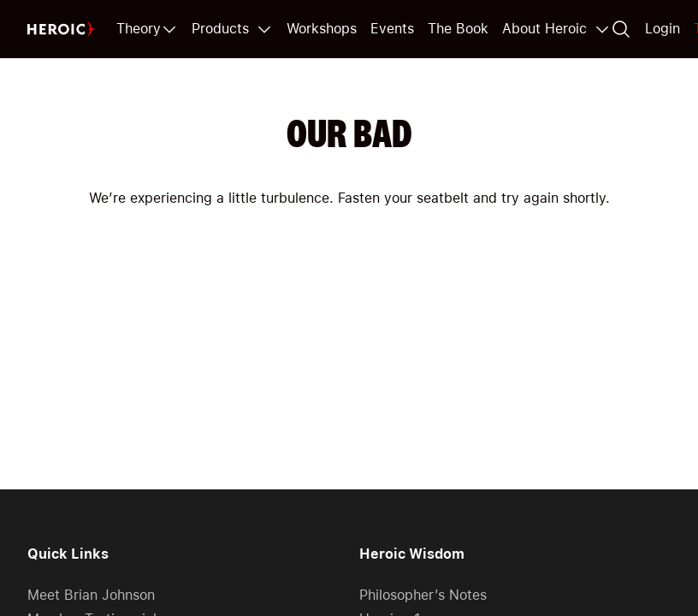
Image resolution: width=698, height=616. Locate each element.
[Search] (621, 29)
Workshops (322, 29)
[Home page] (61, 29)
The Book (458, 29)
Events (392, 29)
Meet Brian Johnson (91, 595)
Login (662, 29)
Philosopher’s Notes (423, 595)
